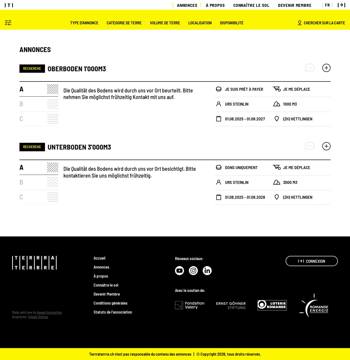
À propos (215, 5)
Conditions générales (111, 302)
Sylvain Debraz (38, 317)
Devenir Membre (295, 5)
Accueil (99, 257)
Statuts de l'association (113, 311)
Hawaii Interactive (49, 312)
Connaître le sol (251, 5)
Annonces (187, 5)
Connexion (311, 261)
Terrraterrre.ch (101, 353)
